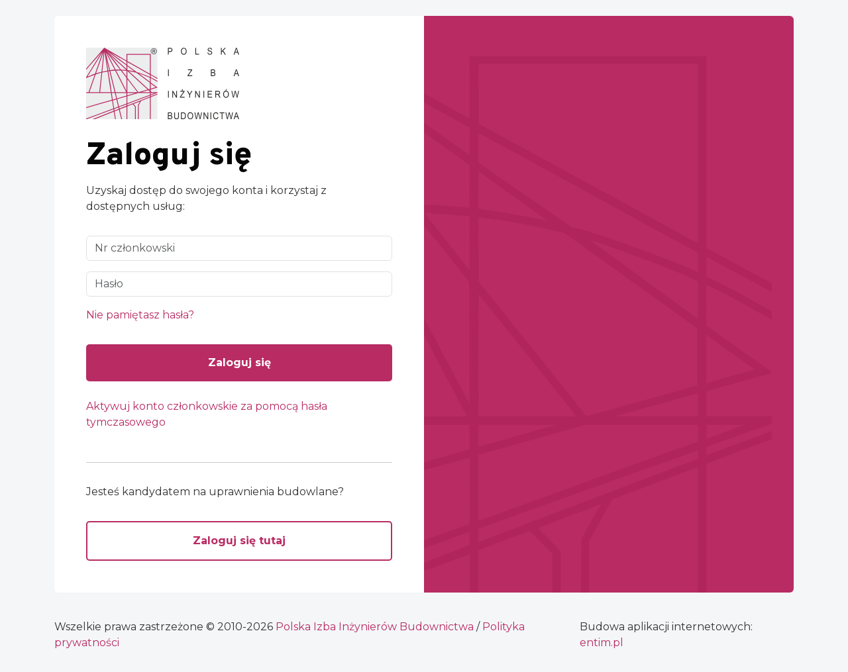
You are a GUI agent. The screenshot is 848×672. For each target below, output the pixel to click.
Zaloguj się (239, 362)
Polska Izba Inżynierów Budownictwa (375, 626)
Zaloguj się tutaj (239, 540)
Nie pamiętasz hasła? (140, 315)
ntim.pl (601, 642)
